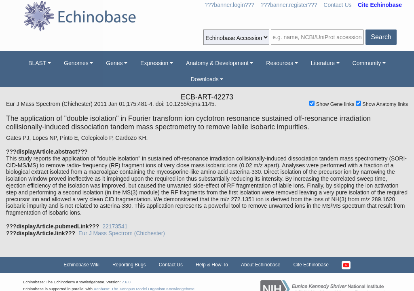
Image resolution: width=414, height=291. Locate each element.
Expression (154, 63)
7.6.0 (126, 282)
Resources (279, 63)
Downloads (205, 79)
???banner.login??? (229, 5)
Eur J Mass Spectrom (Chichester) (121, 233)
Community (367, 63)
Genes (114, 63)
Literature (323, 63)
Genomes (76, 63)
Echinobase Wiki (81, 265)
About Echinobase (260, 265)
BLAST (37, 63)
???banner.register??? (289, 5)
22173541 (114, 226)
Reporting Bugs (129, 265)
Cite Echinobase (310, 265)
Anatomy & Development (217, 63)
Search (381, 37)
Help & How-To (212, 265)
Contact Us (337, 5)
